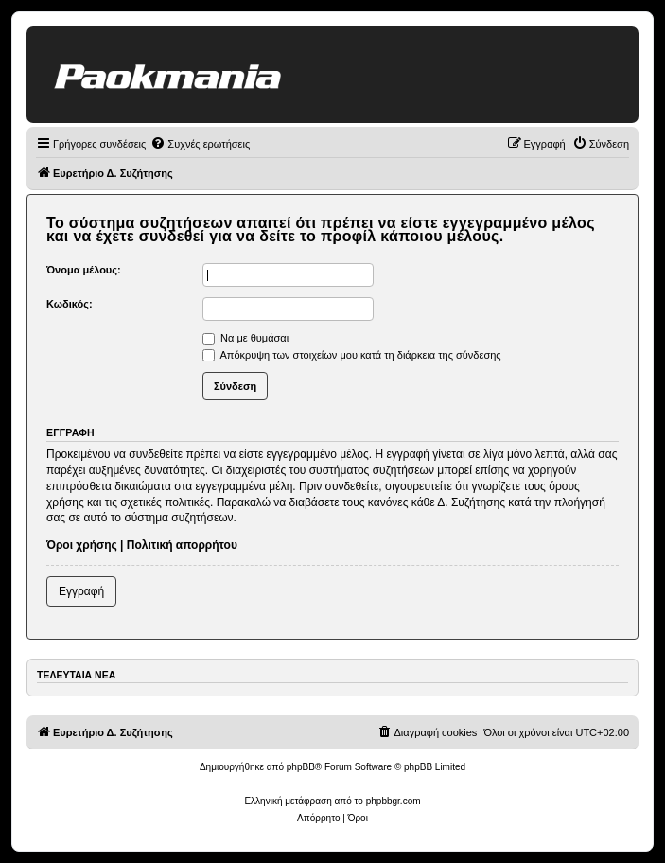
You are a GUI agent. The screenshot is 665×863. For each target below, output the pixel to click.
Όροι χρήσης (81, 545)
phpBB (301, 767)
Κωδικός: (69, 303)
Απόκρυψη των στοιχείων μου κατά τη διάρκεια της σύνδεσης (351, 355)
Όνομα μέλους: (83, 269)
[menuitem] (200, 143)
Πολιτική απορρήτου (182, 545)
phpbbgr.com (393, 801)
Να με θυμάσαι (245, 337)
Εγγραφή (81, 591)
